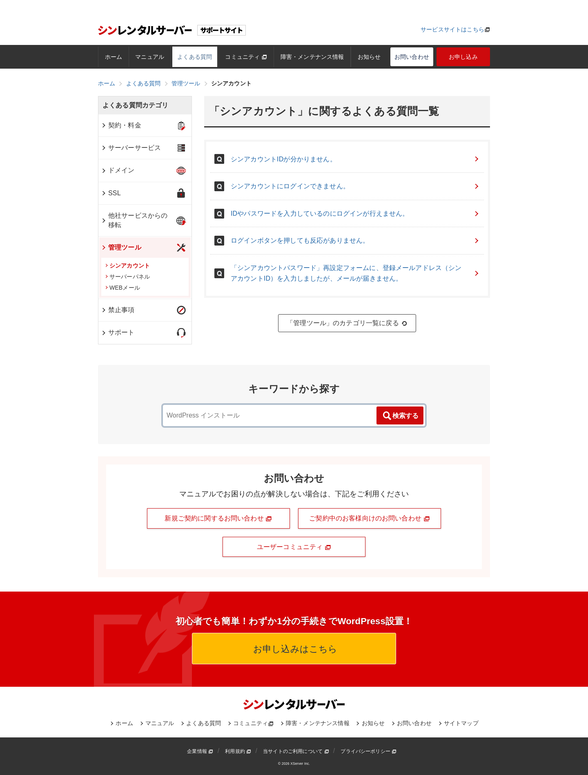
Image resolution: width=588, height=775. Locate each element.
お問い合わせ (411, 57)
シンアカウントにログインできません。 (355, 186)
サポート (118, 332)
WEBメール (122, 287)
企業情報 (200, 751)
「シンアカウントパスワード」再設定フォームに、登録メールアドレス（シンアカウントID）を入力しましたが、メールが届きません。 (355, 273)
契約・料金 (121, 125)
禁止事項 (118, 309)
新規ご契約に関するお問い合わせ (218, 518)
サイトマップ (461, 723)
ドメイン (118, 170)
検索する (400, 416)
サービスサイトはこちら (452, 29)
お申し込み (463, 57)
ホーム (113, 57)
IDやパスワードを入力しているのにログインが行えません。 (355, 213)
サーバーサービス (131, 147)
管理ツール (121, 247)
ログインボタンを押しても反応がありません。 (355, 240)
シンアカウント (127, 265)
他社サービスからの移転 (134, 220)
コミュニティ (246, 57)
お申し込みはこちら (294, 649)
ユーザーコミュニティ (294, 547)
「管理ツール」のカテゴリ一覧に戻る (347, 323)
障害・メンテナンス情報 (312, 57)
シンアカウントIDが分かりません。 (355, 159)
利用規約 (238, 751)
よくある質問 (194, 57)
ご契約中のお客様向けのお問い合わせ (369, 518)
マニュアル (149, 57)
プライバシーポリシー (368, 751)
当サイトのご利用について (296, 751)
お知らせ (369, 57)
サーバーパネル (127, 276)
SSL (111, 193)
